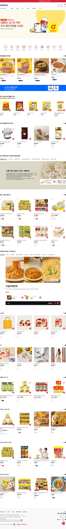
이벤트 (28, 8)
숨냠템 (17, 8)
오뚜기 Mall (4, 5)
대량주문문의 (25, 511)
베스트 (40, 8)
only (22, 8)
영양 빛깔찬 (34, 8)
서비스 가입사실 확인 (17, 521)
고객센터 (8, 511)
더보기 (63, 123)
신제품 (12, 8)
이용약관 (13, 511)
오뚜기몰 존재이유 (2, 511)
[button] (1, 88)
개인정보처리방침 (18, 511)
